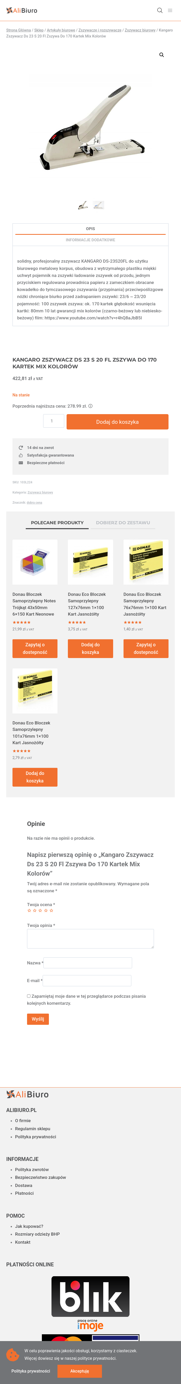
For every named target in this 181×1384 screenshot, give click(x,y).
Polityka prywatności (35, 1136)
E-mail (35, 980)
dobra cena (34, 503)
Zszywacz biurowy (40, 493)
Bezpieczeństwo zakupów (40, 1177)
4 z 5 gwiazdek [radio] (46, 910)
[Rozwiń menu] (170, 10)
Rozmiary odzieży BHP (37, 1234)
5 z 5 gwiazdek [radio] (51, 910)
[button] (161, 55)
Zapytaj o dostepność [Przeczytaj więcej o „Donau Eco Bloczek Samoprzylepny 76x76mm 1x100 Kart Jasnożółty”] (146, 648)
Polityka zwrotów (32, 1169)
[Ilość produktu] (54, 421)
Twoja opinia (41, 925)
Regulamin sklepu (32, 1128)
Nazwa (35, 962)
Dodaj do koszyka (117, 422)
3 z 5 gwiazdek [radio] (40, 910)
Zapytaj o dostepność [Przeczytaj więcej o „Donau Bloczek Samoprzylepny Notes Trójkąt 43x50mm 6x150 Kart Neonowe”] (35, 648)
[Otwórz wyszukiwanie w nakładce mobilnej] (160, 10)
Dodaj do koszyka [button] (90, 648)
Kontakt (22, 1242)
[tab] (57, 523)
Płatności (24, 1193)
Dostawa (23, 1185)
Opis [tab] (90, 228)
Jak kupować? (29, 1226)
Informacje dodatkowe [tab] (90, 240)
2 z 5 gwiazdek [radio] (35, 910)
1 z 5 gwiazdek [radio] (29, 910)
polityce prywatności (96, 1358)
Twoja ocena (41, 904)
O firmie (23, 1120)
